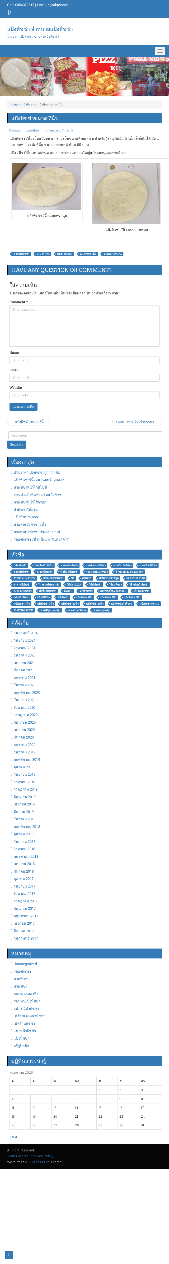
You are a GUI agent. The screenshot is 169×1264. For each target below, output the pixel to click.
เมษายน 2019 (24, 804)
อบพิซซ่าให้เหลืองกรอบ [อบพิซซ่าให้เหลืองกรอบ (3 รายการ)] (113, 591)
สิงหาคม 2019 (24, 782)
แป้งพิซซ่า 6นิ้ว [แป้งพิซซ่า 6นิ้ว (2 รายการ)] (132, 597)
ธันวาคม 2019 (24, 752)
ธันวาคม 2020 (24, 685)
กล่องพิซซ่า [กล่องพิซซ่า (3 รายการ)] (20, 565)
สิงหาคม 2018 (24, 849)
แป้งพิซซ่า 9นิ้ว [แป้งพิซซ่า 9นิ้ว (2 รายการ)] (45, 603)
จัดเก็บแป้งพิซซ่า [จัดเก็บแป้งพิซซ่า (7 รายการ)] (69, 571)
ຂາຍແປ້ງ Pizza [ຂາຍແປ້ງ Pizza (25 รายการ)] (77, 610)
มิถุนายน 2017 (25, 908)
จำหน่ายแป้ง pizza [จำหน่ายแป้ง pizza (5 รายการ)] (25, 578)
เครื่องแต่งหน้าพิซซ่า (29, 1016)
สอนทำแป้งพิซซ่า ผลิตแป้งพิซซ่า (38, 495)
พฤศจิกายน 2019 (27, 759)
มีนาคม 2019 (24, 812)
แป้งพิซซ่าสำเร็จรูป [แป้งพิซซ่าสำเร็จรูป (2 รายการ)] (121, 603)
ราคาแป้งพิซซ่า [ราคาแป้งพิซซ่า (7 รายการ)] (22, 584)
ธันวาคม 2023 (24, 655)
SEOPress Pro (37, 1162)
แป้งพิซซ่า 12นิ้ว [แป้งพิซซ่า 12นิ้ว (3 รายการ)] (70, 603)
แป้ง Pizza (43, 254)
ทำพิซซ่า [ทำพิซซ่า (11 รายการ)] (86, 578)
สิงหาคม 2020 (24, 707)
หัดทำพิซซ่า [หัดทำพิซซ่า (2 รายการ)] (86, 591)
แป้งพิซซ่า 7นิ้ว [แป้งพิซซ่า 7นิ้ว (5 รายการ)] (22, 603)
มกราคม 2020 (24, 745)
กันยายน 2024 (24, 640)
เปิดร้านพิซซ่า (24, 1023)
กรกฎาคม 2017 (26, 901)
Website (15, 387)
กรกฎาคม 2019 (26, 789)
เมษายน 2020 (24, 730)
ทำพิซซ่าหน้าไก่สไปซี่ (30, 487)
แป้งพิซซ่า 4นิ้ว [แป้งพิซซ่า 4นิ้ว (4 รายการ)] (84, 597)
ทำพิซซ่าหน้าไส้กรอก (30, 502)
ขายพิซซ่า (21, 979)
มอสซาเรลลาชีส (26, 994)
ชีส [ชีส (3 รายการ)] (72, 578)
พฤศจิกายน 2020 (27, 693)
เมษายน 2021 (24, 663)
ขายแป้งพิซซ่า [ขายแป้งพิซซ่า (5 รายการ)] (21, 571)
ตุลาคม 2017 (23, 879)
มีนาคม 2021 (24, 670)
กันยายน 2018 (24, 842)
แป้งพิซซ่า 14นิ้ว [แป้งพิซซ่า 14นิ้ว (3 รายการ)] (94, 603)
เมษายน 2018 (24, 864)
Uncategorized (25, 964)
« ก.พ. (13, 1137)
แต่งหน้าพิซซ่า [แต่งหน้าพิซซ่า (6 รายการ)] (21, 597)
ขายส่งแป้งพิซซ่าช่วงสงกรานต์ (37, 532)
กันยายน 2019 (24, 774)
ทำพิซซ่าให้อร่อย (26, 509)
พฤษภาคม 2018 (26, 856)
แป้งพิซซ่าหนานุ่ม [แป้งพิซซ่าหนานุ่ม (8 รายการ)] (149, 603)
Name (14, 352)
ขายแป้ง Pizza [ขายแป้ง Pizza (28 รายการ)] (148, 565)
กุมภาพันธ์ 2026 (26, 633)
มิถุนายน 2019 (25, 797)
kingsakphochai (57, 5)
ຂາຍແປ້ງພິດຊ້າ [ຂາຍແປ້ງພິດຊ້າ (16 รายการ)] (102, 610)
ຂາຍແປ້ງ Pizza (113, 254)
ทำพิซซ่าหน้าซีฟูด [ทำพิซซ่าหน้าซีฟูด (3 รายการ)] (109, 578)
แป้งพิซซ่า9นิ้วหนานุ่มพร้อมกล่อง (39, 480)
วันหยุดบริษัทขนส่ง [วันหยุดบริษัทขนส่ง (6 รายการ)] (48, 584)
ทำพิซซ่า (20, 986)
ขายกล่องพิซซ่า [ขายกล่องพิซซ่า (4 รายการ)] (69, 565)
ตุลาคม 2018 (23, 834)
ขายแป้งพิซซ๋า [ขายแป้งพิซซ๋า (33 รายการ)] (44, 571)
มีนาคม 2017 (24, 931)
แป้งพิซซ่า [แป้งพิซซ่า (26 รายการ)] (62, 597)
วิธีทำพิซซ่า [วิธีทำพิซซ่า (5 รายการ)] (95, 584)
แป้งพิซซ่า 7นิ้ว (88, 254)
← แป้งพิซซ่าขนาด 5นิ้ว (28, 422)
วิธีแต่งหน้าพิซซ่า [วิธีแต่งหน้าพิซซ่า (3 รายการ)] (138, 584)
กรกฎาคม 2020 (26, 715)
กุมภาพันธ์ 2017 (26, 938)
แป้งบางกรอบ (64, 254)
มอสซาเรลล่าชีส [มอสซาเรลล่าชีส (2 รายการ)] (135, 578)
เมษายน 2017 (24, 923)
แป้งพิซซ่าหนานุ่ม (27, 517)
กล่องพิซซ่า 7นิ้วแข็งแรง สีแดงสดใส (41, 539)
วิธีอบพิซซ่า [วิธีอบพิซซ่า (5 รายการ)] (115, 584)
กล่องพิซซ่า (22, 971)
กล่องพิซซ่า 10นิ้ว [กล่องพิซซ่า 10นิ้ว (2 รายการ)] (43, 565)
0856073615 (24, 5)
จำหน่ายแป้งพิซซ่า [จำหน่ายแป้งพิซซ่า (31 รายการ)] (53, 578)
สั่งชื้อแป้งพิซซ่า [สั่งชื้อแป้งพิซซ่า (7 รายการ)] (47, 591)
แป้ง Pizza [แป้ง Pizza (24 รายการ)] (43, 597)
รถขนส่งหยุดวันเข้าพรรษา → (137, 422)
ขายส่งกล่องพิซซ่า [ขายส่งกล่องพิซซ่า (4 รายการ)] (95, 565)
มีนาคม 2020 (24, 737)
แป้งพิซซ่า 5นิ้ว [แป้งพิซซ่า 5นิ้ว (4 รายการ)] (108, 597)
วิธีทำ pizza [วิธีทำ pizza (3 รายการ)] (74, 584)
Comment (18, 302)
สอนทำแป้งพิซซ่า (27, 1001)
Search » (16, 444)
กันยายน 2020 (24, 700)
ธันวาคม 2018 (24, 819)
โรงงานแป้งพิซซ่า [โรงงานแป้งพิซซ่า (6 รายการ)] (23, 610)
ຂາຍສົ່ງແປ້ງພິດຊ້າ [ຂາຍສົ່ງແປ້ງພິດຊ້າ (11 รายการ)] (50, 610)
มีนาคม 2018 (24, 871)
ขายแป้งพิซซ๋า (21, 254)
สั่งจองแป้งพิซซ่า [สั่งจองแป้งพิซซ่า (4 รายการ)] (23, 591)
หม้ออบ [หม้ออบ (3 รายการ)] (68, 591)
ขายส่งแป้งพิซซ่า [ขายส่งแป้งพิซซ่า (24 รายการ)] (122, 565)
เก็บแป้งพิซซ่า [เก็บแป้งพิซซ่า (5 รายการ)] (141, 591)
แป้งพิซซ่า (28, 104)
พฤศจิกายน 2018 (27, 827)
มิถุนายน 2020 (25, 722)
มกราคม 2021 (24, 678)
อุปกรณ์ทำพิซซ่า (26, 1008)
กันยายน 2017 (24, 886)
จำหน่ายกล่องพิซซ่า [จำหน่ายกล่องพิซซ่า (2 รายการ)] (97, 571)
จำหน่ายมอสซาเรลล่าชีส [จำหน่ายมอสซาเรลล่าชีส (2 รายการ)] (129, 571)
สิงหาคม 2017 (24, 894)
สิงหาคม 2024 (24, 648)
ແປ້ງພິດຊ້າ (21, 1046)
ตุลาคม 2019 (23, 767)
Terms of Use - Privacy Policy (30, 1156)
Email (13, 370)
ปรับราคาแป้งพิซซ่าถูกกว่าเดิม (37, 472)
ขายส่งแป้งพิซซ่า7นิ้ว (30, 524)
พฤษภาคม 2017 (26, 916)
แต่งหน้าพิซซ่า (25, 1031)
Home (14, 104)
